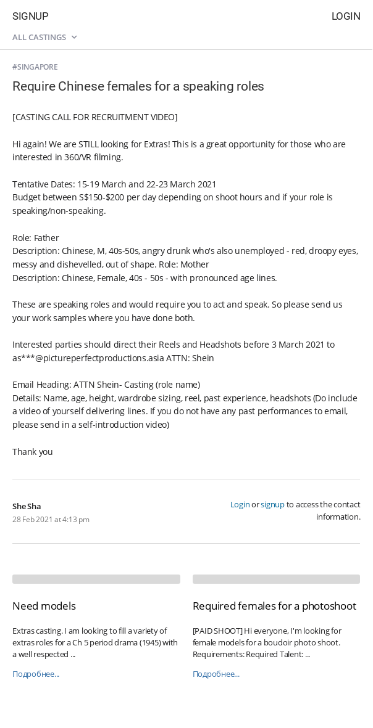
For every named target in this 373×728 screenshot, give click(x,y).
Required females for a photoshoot (274, 606)
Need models (43, 606)
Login (346, 16)
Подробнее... (35, 674)
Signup (30, 16)
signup (273, 504)
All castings (44, 37)
